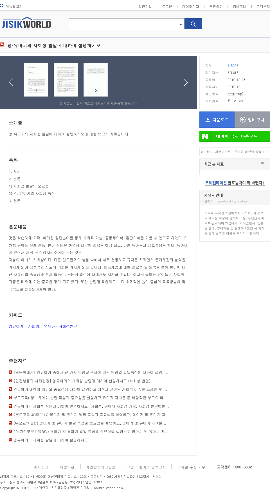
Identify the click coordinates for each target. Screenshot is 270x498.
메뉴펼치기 (11, 6)
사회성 (33, 326)
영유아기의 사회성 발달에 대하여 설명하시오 (51, 440)
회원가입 (145, 6)
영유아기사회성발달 (60, 326)
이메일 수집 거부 (191, 467)
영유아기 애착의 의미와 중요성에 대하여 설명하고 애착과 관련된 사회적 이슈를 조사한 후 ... (90, 389)
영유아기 (16, 326)
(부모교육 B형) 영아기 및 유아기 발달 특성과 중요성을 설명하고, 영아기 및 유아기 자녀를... (90, 423)
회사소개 (41, 467)
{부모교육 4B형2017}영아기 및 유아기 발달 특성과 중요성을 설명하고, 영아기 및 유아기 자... (91, 414)
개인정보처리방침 (100, 467)
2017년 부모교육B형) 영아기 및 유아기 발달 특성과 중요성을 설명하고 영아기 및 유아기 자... (91, 431)
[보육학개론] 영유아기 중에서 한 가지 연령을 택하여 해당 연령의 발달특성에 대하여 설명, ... (91, 372)
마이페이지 (190, 6)
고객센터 (263, 6)
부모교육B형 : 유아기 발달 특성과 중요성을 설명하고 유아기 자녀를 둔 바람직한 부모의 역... (90, 397)
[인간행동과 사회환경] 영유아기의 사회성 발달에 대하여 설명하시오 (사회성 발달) (82, 380)
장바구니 (239, 6)
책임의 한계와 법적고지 (146, 467)
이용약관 (67, 467)
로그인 (167, 6)
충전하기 (216, 6)
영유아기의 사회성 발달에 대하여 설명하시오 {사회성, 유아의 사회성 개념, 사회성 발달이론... (91, 406)
